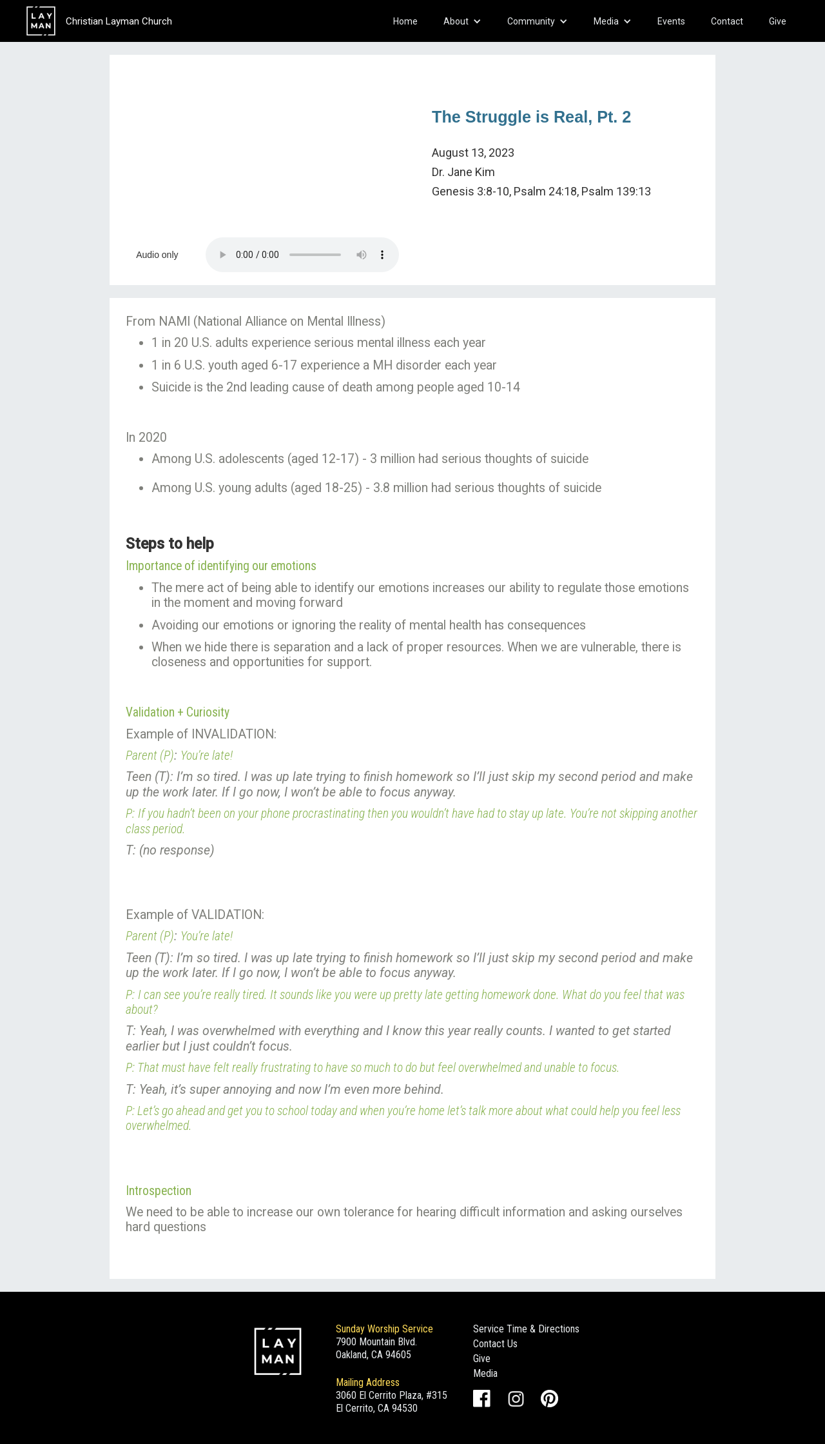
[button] (462, 21)
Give (777, 21)
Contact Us (495, 1344)
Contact (727, 21)
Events (671, 21)
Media (485, 1373)
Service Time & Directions (526, 1329)
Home (405, 21)
